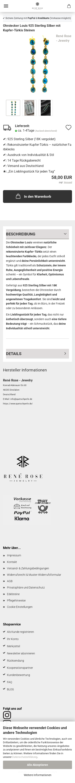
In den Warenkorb (33, 196)
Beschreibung (20, 234)
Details (13, 353)
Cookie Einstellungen (20, 606)
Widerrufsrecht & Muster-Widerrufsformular (34, 574)
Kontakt (12, 562)
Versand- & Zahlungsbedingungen (28, 568)
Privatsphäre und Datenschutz (26, 587)
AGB (10, 581)
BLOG (10, 689)
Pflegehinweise (16, 600)
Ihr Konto (13, 639)
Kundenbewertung (18, 675)
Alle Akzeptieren (37, 764)
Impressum (14, 555)
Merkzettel (13, 646)
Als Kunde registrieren (20, 631)
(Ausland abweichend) (46, 131)
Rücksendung (15, 660)
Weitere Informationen (37, 775)
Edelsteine (13, 594)
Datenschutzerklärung (24, 756)
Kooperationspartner (20, 667)
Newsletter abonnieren (21, 653)
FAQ (9, 682)
